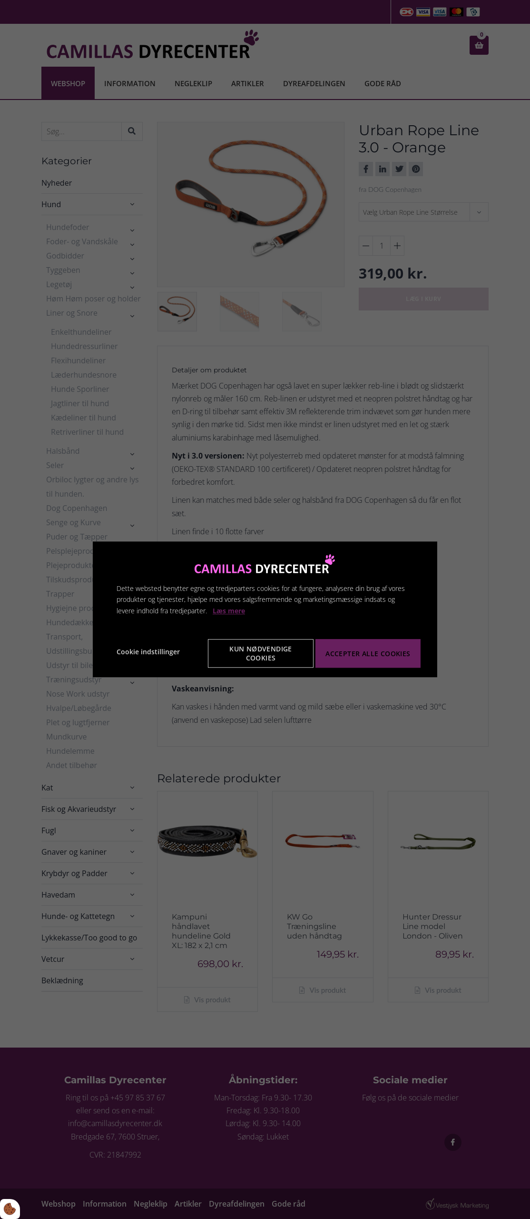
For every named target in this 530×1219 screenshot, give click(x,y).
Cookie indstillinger (148, 651)
